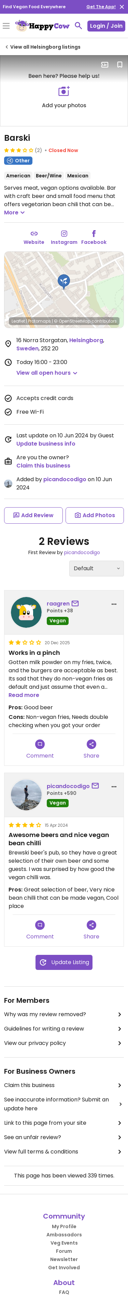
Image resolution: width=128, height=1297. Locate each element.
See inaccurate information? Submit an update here (64, 1104)
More (15, 213)
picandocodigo (64, 479)
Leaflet (18, 321)
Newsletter (64, 1259)
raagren (58, 604)
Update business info (45, 444)
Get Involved (64, 1267)
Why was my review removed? (64, 1014)
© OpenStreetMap (72, 321)
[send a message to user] (76, 604)
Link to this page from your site (64, 1123)
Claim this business (43, 466)
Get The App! (101, 7)
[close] (122, 7)
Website (34, 242)
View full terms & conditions (64, 1152)
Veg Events (64, 1242)
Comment (40, 749)
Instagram (64, 242)
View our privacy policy (64, 1043)
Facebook (93, 242)
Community (64, 1216)
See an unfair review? (64, 1137)
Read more (24, 695)
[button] (64, 282)
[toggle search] (78, 26)
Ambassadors (64, 1234)
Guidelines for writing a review (64, 1029)
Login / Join (106, 26)
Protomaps (39, 321)
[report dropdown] (114, 604)
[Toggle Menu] (6, 26)
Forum (64, 1251)
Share (91, 749)
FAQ (64, 1292)
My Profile (64, 1226)
